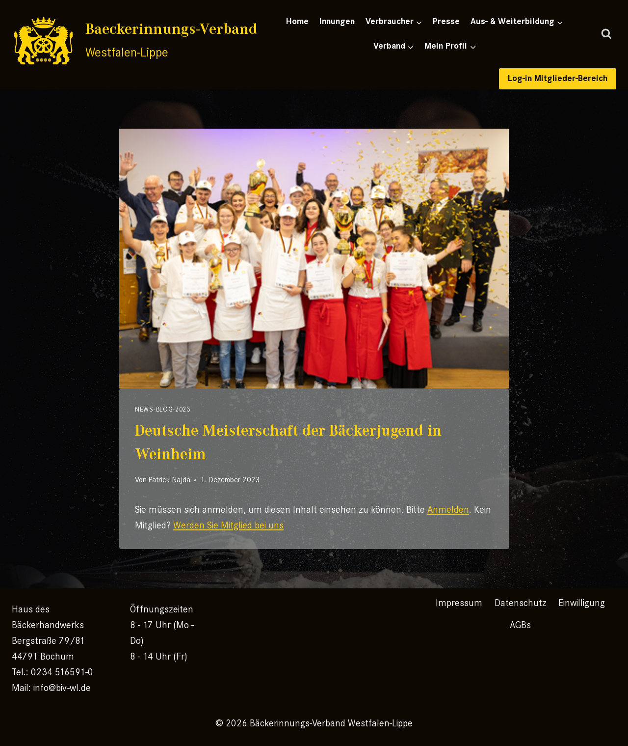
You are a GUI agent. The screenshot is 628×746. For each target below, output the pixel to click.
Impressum (459, 602)
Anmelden (448, 509)
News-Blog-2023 (162, 409)
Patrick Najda (169, 479)
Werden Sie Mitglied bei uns (228, 525)
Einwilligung (581, 602)
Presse (446, 21)
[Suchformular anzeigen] (606, 34)
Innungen (337, 21)
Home (297, 21)
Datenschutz (521, 602)
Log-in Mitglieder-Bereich (557, 78)
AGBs (520, 625)
